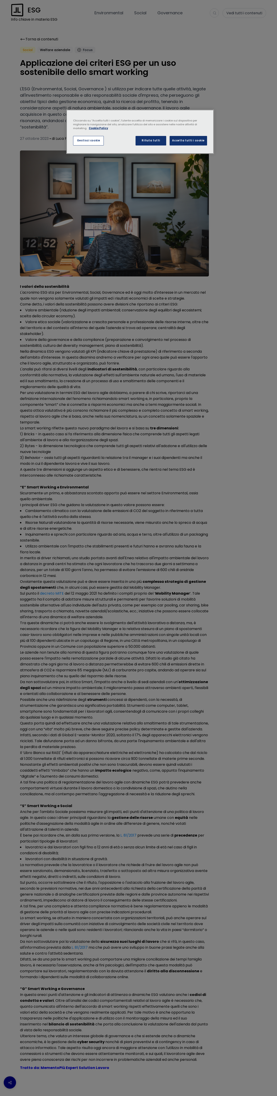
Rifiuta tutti (151, 140)
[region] (140, 132)
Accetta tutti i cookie (188, 140)
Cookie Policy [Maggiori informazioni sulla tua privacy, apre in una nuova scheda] (98, 128)
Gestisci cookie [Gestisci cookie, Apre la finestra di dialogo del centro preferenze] (88, 140)
